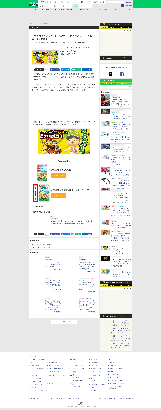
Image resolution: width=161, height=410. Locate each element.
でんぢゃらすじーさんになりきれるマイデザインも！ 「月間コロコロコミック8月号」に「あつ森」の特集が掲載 (53, 305)
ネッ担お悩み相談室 (36, 378)
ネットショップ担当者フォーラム (58, 365)
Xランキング (110, 81)
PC (76, 9)
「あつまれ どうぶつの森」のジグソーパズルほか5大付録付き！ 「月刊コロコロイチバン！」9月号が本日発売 (87, 305)
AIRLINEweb (95, 362)
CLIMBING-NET (77, 381)
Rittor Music (74, 359)
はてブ (67, 69)
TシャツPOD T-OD (78, 368)
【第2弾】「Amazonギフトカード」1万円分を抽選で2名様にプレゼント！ (121, 331)
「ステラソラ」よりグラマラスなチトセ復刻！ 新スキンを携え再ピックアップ (121, 149)
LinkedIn (88, 69)
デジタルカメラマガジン (38, 384)
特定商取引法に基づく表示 (125, 398)
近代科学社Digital (77, 387)
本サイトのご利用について (36, 398)
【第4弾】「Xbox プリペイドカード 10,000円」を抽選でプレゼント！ (121, 346)
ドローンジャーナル (36, 375)
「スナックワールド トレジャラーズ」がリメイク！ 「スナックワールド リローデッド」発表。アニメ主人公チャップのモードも (121, 253)
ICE (109, 359)
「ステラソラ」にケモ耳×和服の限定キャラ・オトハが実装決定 (121, 160)
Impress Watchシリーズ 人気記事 (117, 282)
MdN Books (94, 381)
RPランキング (108, 83)
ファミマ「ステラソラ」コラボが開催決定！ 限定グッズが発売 (121, 139)
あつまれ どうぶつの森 (61, 170)
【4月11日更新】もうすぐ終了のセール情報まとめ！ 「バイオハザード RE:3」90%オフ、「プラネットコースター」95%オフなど (121, 197)
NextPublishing (53, 387)
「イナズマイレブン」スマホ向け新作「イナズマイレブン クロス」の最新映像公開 (121, 261)
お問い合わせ (50, 398)
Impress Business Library (56, 368)
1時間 (104, 27)
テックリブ (92, 387)
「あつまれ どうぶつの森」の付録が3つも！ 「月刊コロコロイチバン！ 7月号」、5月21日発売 (86, 285)
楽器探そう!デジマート (79, 365)
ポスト (41, 69)
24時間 (112, 27)
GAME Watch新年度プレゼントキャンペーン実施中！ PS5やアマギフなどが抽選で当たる (118, 317)
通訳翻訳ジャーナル (97, 368)
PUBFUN (110, 372)
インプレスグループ (109, 398)
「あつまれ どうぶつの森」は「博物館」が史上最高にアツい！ (53, 265)
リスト (47, 69)
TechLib (93, 390)
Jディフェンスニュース (98, 365)
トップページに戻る (64, 322)
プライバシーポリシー (87, 398)
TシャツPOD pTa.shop (117, 380)
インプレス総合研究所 (37, 368)
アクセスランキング (112, 24)
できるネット (34, 387)
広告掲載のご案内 (61, 398)
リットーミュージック (79, 362)
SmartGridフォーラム (55, 362)
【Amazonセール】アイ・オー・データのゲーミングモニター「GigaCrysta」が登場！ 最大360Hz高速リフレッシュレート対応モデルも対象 (121, 175)
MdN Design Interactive (98, 384)
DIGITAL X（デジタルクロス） (58, 375)
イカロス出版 (93, 359)
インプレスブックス (55, 383)
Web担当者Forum (36, 365)
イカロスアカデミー (97, 375)
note (77, 69)
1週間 (120, 27)
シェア (56, 69)
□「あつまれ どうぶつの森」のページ (44, 247)
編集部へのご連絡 (73, 398)
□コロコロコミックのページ (41, 245)
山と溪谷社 (73, 375)
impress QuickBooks (116, 368)
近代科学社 (73, 384)
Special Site (110, 58)
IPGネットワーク (113, 378)
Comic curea (113, 365)
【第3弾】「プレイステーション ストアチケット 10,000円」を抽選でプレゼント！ (120, 338)
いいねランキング (124, 83)
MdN (90, 378)
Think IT (33, 362)
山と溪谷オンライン (78, 378)
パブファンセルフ (115, 374)
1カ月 (128, 27)
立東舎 (74, 372)
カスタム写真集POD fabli (117, 383)
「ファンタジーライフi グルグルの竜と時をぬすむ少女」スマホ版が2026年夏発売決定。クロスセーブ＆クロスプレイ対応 (121, 276)
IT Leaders (34, 372)
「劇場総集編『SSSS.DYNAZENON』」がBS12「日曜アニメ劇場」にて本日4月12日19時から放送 (120, 101)
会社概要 (98, 398)
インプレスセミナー (55, 372)
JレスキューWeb (96, 372)
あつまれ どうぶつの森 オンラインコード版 (70, 190)
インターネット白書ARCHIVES (40, 390)
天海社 (112, 362)
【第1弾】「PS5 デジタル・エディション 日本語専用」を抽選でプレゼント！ (120, 323)
